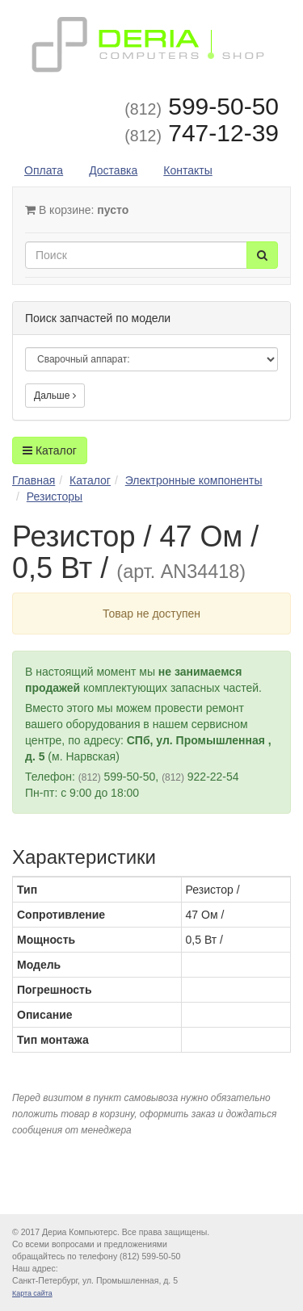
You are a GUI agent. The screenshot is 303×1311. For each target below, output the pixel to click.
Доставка (113, 170)
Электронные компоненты (194, 480)
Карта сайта (32, 1293)
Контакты (187, 170)
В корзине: (76, 209)
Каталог (50, 450)
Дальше (55, 395)
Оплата (43, 170)
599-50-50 (201, 106)
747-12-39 (201, 132)
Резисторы (54, 496)
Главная (33, 480)
